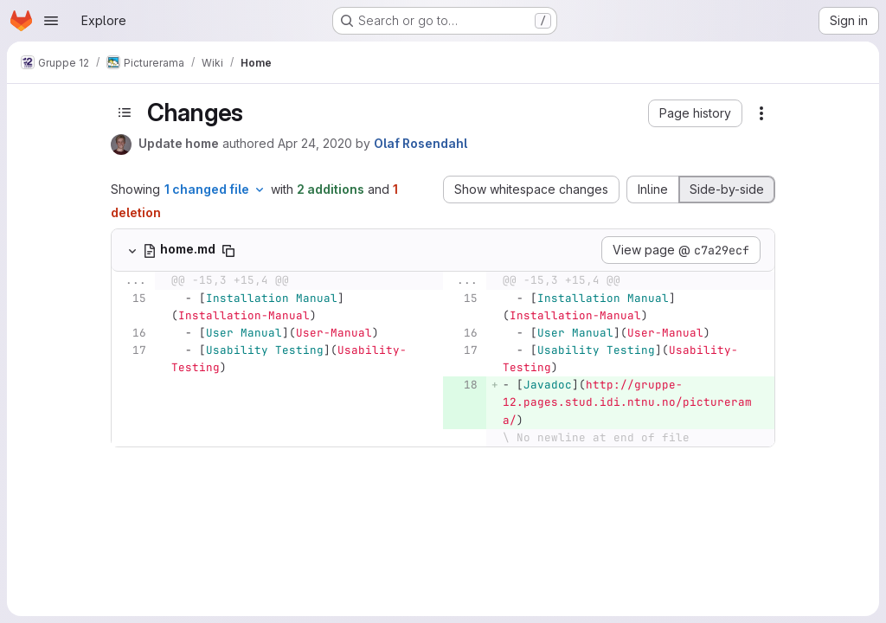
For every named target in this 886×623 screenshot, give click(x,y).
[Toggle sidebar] (124, 112)
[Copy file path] (228, 251)
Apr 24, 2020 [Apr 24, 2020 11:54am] (315, 143)
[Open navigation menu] (51, 21)
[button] (695, 113)
